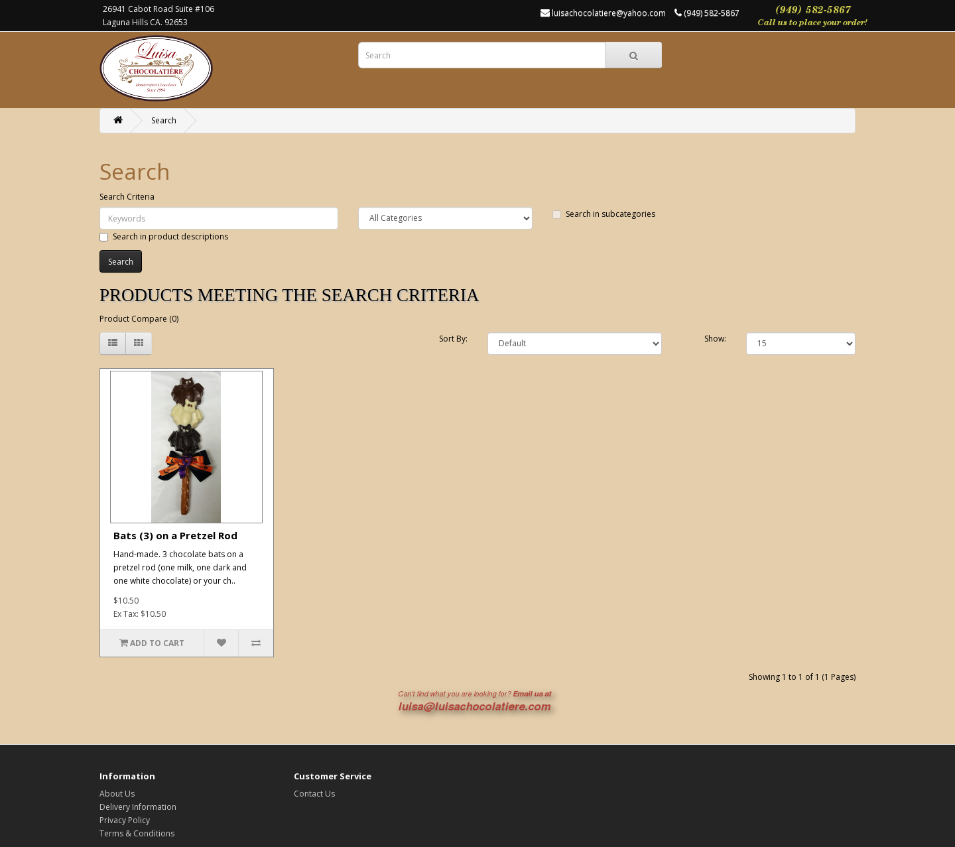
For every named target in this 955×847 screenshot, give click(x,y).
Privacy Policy (124, 820)
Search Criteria (127, 196)
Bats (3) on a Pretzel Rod (175, 535)
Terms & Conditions (136, 833)
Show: (715, 338)
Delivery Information (137, 807)
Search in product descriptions (163, 236)
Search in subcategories (603, 214)
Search (163, 120)
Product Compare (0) (138, 318)
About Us (117, 793)
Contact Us (314, 793)
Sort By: (453, 338)
